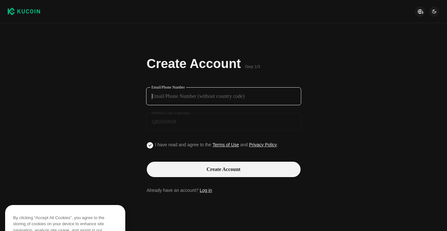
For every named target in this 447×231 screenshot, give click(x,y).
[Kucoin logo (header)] (24, 11)
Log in (206, 190)
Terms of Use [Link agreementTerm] (225, 144)
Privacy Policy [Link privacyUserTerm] (263, 144)
